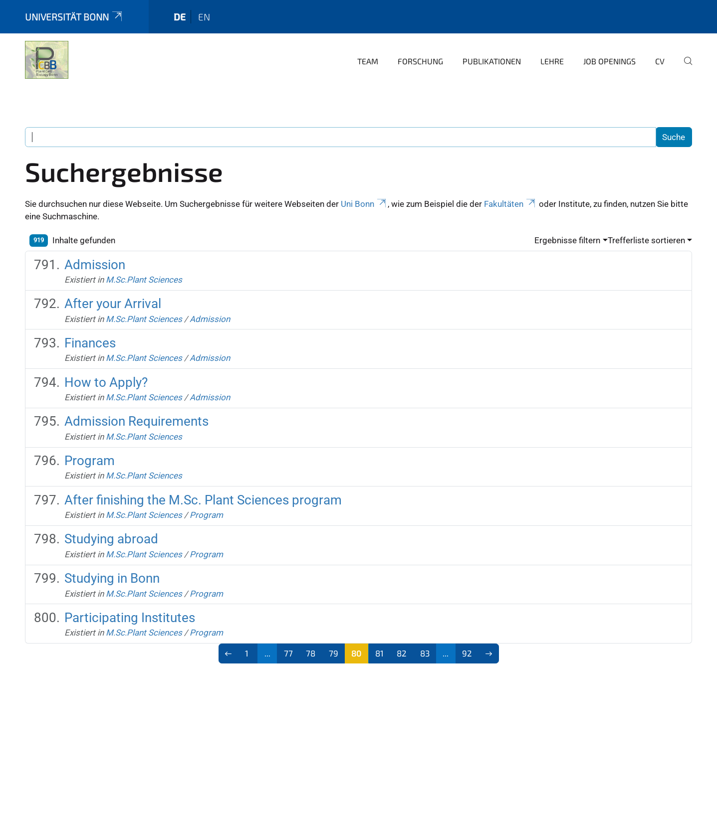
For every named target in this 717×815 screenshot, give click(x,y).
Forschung (420, 61)
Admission (94, 264)
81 (379, 653)
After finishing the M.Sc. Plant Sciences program (203, 499)
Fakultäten (510, 204)
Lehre (552, 61)
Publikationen (492, 61)
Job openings (609, 61)
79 (333, 653)
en (204, 16)
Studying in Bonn (112, 578)
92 (467, 653)
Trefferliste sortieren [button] (646, 240)
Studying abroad (111, 538)
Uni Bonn (364, 204)
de (180, 16)
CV (660, 61)
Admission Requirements (136, 421)
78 (310, 653)
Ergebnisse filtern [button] (567, 240)
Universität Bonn (74, 16)
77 (288, 653)
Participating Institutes (129, 617)
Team (367, 61)
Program (89, 460)
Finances (90, 342)
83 (425, 653)
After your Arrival (112, 303)
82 (402, 653)
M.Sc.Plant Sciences (144, 280)
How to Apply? (106, 382)
